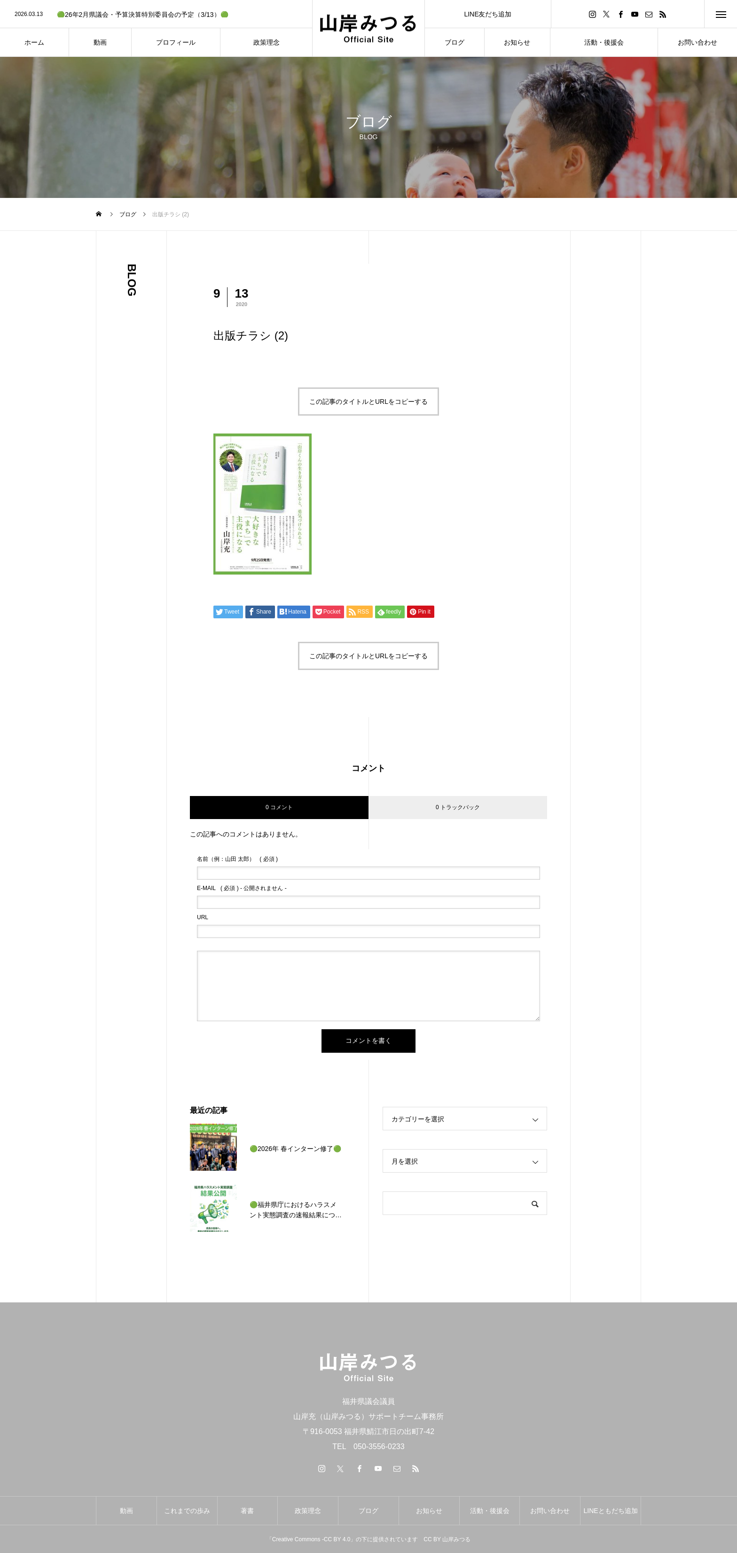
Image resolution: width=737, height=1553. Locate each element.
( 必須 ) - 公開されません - (242, 888)
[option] (156, 14)
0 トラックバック (458, 807)
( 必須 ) (237, 859)
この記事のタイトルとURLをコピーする (368, 401)
